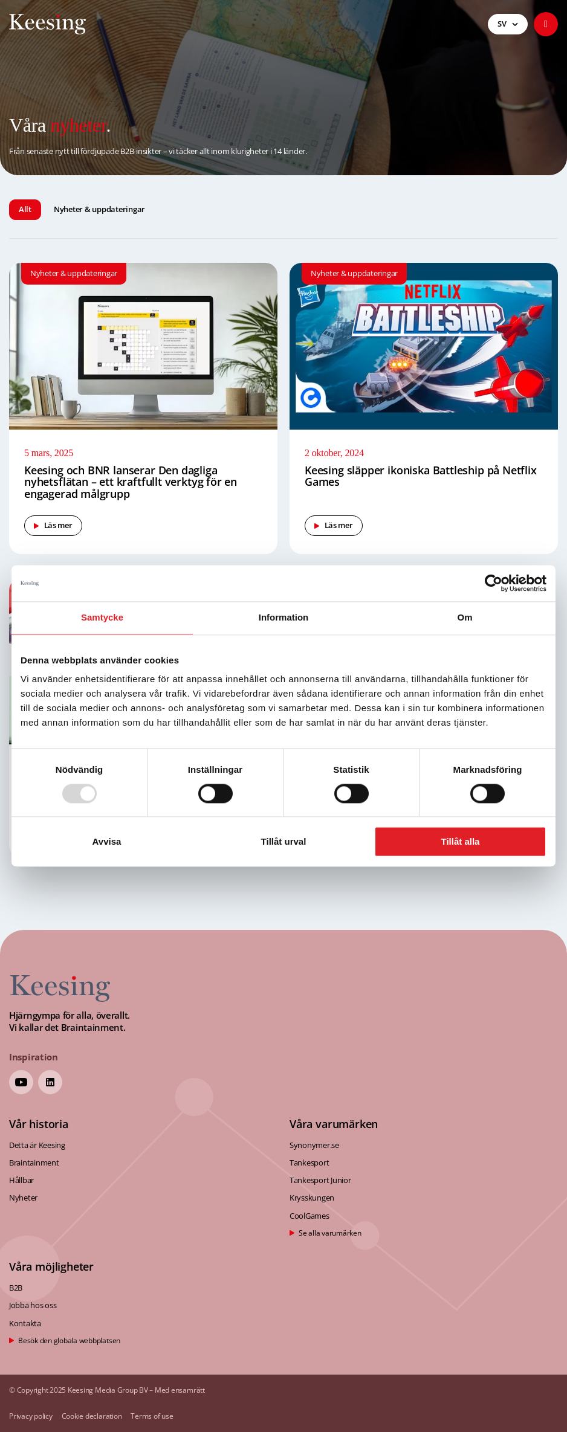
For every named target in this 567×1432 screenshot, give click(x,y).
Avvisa (107, 842)
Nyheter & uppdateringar (99, 209)
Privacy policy (31, 1417)
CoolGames (309, 1215)
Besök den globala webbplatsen (69, 1340)
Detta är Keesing (37, 1145)
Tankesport (309, 1162)
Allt (25, 209)
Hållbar (21, 1180)
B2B (15, 1287)
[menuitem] (508, 24)
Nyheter (23, 1197)
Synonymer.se (314, 1145)
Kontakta (25, 1323)
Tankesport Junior (320, 1180)
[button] (546, 24)
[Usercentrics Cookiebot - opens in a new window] (493, 583)
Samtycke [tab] (102, 617)
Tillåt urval (283, 842)
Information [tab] (284, 617)
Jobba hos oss (33, 1305)
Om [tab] (464, 617)
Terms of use (152, 1417)
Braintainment (34, 1162)
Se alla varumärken (330, 1233)
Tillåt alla (460, 842)
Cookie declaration (92, 1417)
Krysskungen (312, 1197)
